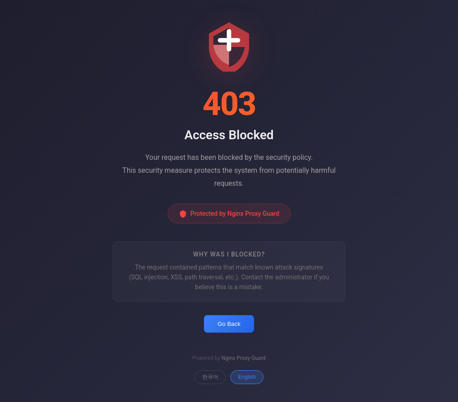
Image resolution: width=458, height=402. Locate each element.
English (246, 377)
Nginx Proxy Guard (243, 358)
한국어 (210, 377)
